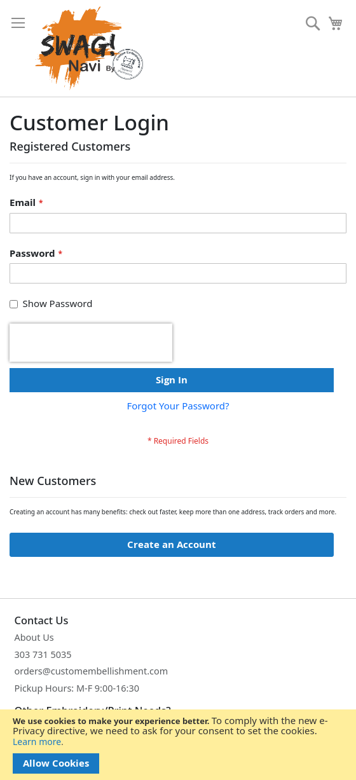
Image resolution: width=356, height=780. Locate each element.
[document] (178, 745)
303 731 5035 (43, 654)
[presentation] (91, 343)
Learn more (37, 742)
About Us (34, 637)
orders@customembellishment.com (91, 671)
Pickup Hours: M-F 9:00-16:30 (77, 688)
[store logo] (89, 48)
